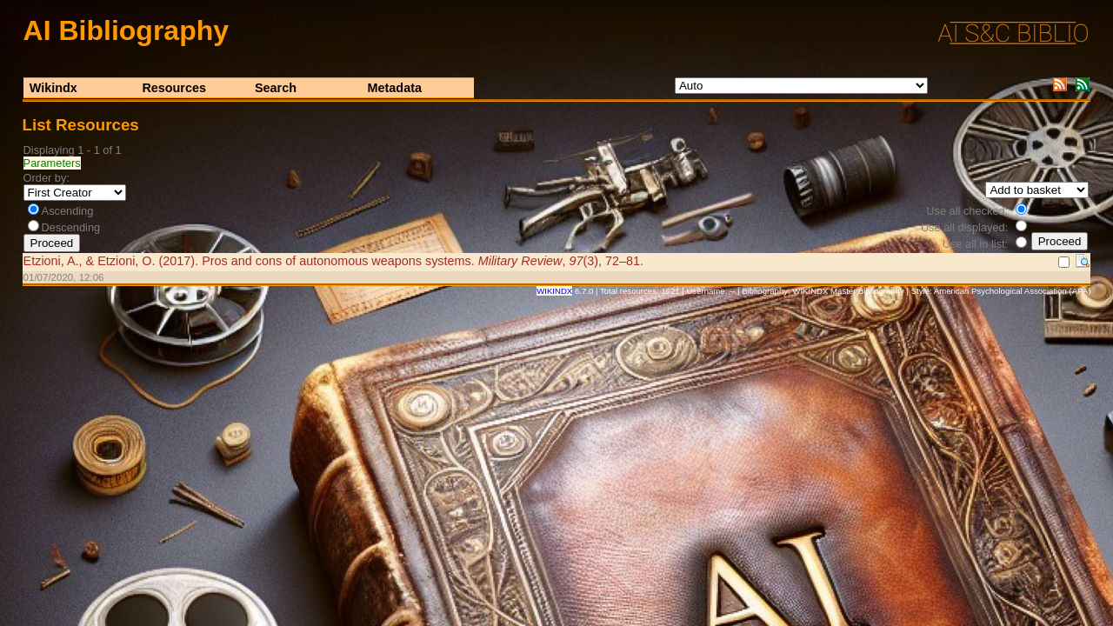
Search (276, 88)
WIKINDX (554, 291)
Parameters (52, 163)
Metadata (395, 88)
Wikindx (53, 88)
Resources (174, 88)
